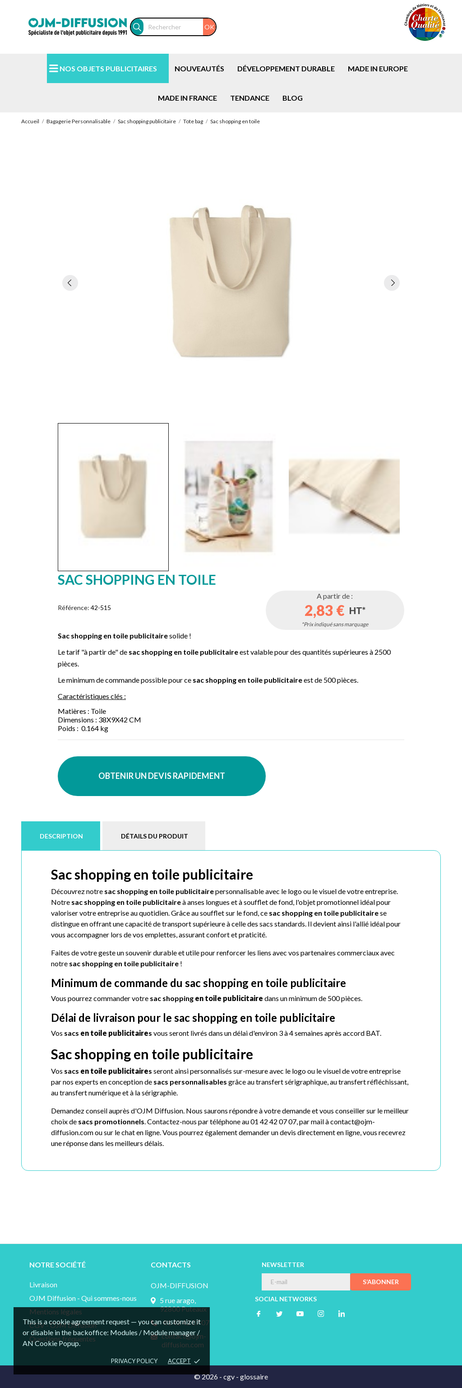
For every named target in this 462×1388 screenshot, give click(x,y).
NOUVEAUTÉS (199, 68)
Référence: (73, 607)
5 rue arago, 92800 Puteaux (183, 1304)
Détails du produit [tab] (154, 836)
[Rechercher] (179, 27)
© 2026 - (208, 1376)
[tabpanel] (231, 282)
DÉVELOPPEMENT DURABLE (286, 68)
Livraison (43, 1284)
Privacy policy (134, 1361)
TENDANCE (249, 97)
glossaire (254, 1376)
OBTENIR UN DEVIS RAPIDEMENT (161, 776)
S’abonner (381, 1282)
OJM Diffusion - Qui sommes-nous (83, 1298)
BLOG (292, 97)
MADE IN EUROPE (378, 68)
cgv (229, 1376)
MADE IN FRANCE (187, 97)
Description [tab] (61, 836)
